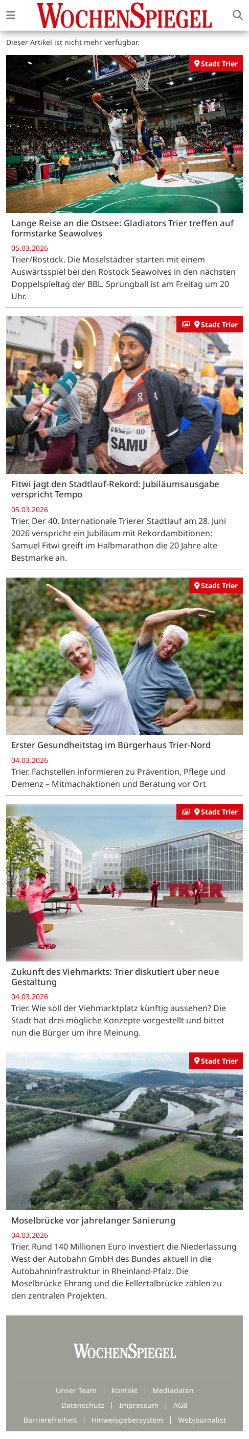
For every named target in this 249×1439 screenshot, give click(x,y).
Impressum (139, 1405)
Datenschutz (82, 1405)
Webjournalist (202, 1420)
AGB (180, 1405)
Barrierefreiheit (50, 1420)
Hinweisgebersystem (127, 1420)
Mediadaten (173, 1390)
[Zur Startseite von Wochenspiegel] (124, 15)
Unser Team (76, 1390)
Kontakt (124, 1390)
